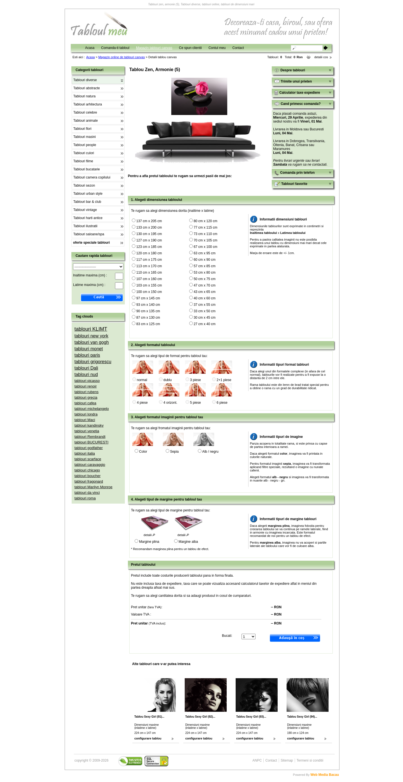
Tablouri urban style (87, 194)
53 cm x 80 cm (204, 272)
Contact (238, 48)
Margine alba (188, 542)
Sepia (174, 452)
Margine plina (149, 542)
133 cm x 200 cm (149, 227)
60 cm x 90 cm (204, 260)
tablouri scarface (87, 459)
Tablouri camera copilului (91, 177)
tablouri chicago (87, 470)
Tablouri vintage (85, 210)
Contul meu (217, 48)
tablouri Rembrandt (90, 437)
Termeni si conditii (310, 760)
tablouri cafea (85, 403)
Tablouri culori (83, 153)
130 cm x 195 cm (149, 234)
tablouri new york (91, 336)
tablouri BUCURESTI (91, 442)
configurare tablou (147, 738)
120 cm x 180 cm (149, 253)
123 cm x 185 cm (149, 247)
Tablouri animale (85, 121)
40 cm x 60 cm (204, 298)
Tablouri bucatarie (86, 169)
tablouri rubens (86, 392)
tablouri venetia (86, 431)
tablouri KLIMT (90, 329)
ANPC (257, 760)
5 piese (195, 403)
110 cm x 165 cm (149, 272)
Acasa (89, 48)
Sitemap (287, 760)
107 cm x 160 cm (149, 279)
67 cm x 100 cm (205, 247)
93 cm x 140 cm (148, 305)
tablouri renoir (85, 386)
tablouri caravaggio (89, 464)
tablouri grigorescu (92, 361)
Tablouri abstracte (86, 88)
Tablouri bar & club (87, 202)
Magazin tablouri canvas (154, 48)
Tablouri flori (82, 129)
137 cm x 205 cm (149, 221)
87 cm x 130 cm (148, 318)
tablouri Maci (84, 420)
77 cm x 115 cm (205, 227)
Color (143, 452)
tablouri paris (87, 355)
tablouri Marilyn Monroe (93, 487)
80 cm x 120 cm (205, 221)
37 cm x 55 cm (204, 305)
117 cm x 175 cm (149, 260)
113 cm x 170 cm (149, 266)
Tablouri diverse (85, 80)
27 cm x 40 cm (204, 324)
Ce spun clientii (190, 48)
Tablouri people (84, 145)
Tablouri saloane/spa (88, 234)
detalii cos (321, 57)
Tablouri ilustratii (85, 226)
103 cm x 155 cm (149, 285)
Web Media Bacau (324, 775)
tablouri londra (85, 414)
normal (142, 380)
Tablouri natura (84, 96)
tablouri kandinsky (89, 425)
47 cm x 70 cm (204, 285)
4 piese (142, 403)
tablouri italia (84, 453)
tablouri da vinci (87, 492)
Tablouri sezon (84, 185)
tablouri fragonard (88, 481)
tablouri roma (85, 498)
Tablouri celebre (85, 112)
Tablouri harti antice (87, 218)
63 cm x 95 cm (204, 253)
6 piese (222, 403)
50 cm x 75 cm (204, 279)
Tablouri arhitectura (87, 104)
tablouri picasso (87, 381)
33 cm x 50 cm (204, 311)
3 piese (195, 380)
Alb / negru (210, 452)
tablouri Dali (86, 368)
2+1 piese (224, 380)
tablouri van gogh (91, 342)
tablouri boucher (87, 476)
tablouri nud (86, 374)
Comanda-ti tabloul (115, 48)
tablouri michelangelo (91, 409)
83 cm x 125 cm (148, 324)
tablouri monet (88, 348)
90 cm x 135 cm (148, 311)
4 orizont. (170, 403)
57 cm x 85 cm (204, 266)
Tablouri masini (84, 137)
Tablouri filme (83, 161)
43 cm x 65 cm (204, 292)
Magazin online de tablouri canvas (121, 57)
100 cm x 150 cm (149, 292)
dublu (167, 380)
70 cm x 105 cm (205, 240)
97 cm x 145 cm (148, 298)
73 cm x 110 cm (205, 234)
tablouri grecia (85, 397)
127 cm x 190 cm (149, 240)
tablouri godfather (88, 448)
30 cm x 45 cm (204, 318)
